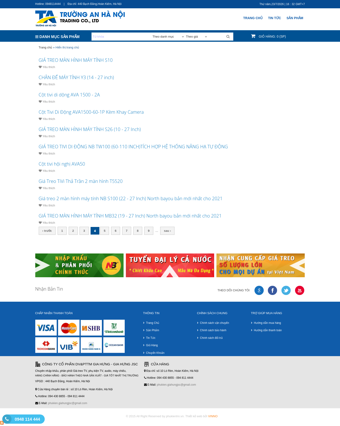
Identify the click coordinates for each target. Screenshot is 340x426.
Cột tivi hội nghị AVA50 (62, 164)
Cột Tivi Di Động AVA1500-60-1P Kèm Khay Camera (91, 112)
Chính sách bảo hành (213, 330)
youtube (300, 290)
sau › (167, 230)
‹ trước (47, 230)
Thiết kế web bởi (201, 416)
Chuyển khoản (155, 353)
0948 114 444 (27, 419)
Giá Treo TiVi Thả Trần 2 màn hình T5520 (81, 181)
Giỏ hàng (152, 345)
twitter (286, 290)
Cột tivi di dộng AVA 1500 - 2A (69, 95)
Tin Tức (274, 18)
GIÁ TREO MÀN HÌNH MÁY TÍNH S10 (76, 60)
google (259, 290)
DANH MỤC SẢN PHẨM (57, 37)
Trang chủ (253, 18)
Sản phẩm (152, 330)
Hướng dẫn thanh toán (268, 330)
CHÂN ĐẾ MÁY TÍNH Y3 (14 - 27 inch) (76, 77)
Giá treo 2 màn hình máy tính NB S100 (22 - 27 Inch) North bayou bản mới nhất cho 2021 (131, 198)
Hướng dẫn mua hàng (267, 323)
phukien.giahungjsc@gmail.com (67, 403)
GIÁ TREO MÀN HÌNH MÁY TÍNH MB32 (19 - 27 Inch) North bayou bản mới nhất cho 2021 (130, 216)
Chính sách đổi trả (211, 338)
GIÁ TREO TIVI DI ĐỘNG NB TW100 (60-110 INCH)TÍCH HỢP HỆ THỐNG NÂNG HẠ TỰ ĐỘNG (133, 146)
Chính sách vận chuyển (214, 323)
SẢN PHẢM (295, 18)
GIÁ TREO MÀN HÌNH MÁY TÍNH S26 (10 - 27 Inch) (90, 129)
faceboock (273, 290)
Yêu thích (47, 67)
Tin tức (151, 338)
